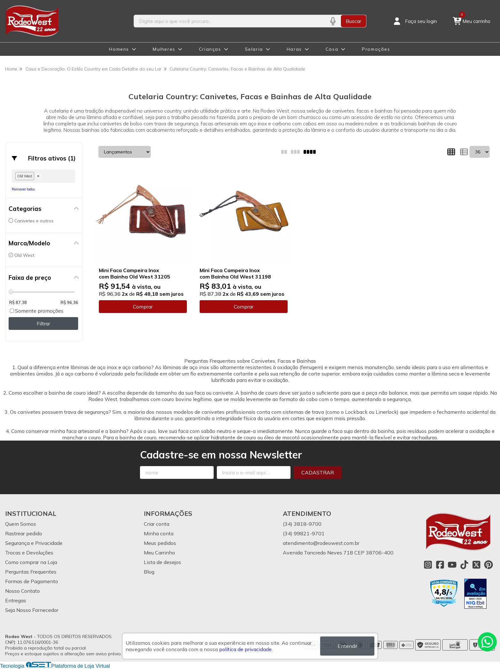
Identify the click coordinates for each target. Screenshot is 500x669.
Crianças (210, 49)
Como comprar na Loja (31, 562)
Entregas (15, 600)
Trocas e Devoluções (29, 552)
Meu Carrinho (159, 552)
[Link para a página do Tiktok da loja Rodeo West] (464, 564)
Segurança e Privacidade (33, 543)
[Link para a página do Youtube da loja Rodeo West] (452, 564)
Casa (332, 49)
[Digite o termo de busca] (229, 21)
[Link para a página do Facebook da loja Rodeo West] (440, 564)
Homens (119, 49)
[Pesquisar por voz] (333, 21)
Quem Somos (20, 524)
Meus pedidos (160, 543)
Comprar (143, 306)
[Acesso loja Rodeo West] (414, 21)
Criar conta (156, 524)
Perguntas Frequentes (30, 572)
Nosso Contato (22, 591)
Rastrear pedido (23, 533)
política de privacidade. (246, 649)
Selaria (254, 49)
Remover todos (23, 189)
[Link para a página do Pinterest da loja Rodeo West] (488, 564)
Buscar (353, 21)
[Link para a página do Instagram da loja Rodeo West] (427, 564)
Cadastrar (317, 472)
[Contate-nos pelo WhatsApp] (487, 641)
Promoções (376, 49)
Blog (149, 572)
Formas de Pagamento (31, 581)
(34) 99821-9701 (304, 533)
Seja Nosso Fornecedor (31, 610)
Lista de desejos (162, 562)
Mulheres (164, 49)
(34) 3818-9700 (302, 524)
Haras (294, 49)
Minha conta (158, 533)
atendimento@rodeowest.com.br (321, 543)
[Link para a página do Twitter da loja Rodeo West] (476, 564)
